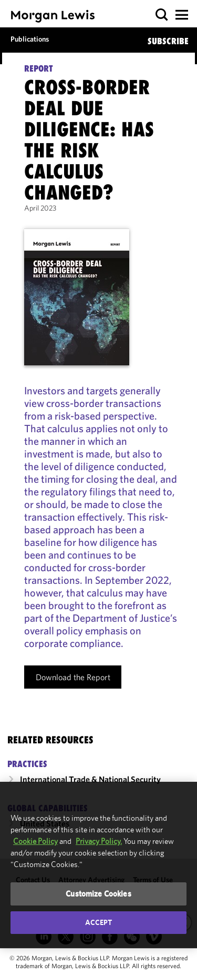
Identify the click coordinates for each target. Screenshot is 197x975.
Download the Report (73, 677)
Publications (30, 39)
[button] (162, 15)
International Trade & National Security (90, 779)
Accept (98, 922)
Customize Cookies (98, 894)
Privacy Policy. (99, 841)
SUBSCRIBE (168, 41)
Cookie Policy (35, 841)
